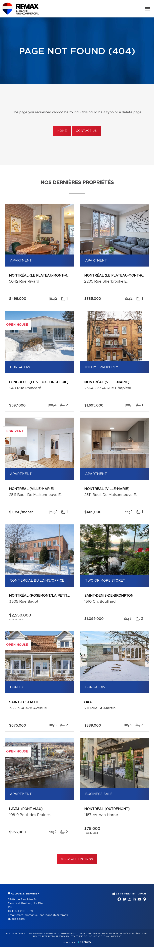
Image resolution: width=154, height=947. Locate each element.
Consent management (108, 936)
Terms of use (84, 936)
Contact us (86, 131)
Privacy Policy (65, 936)
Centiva (84, 942)
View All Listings (77, 859)
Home (62, 131)
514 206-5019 (24, 911)
